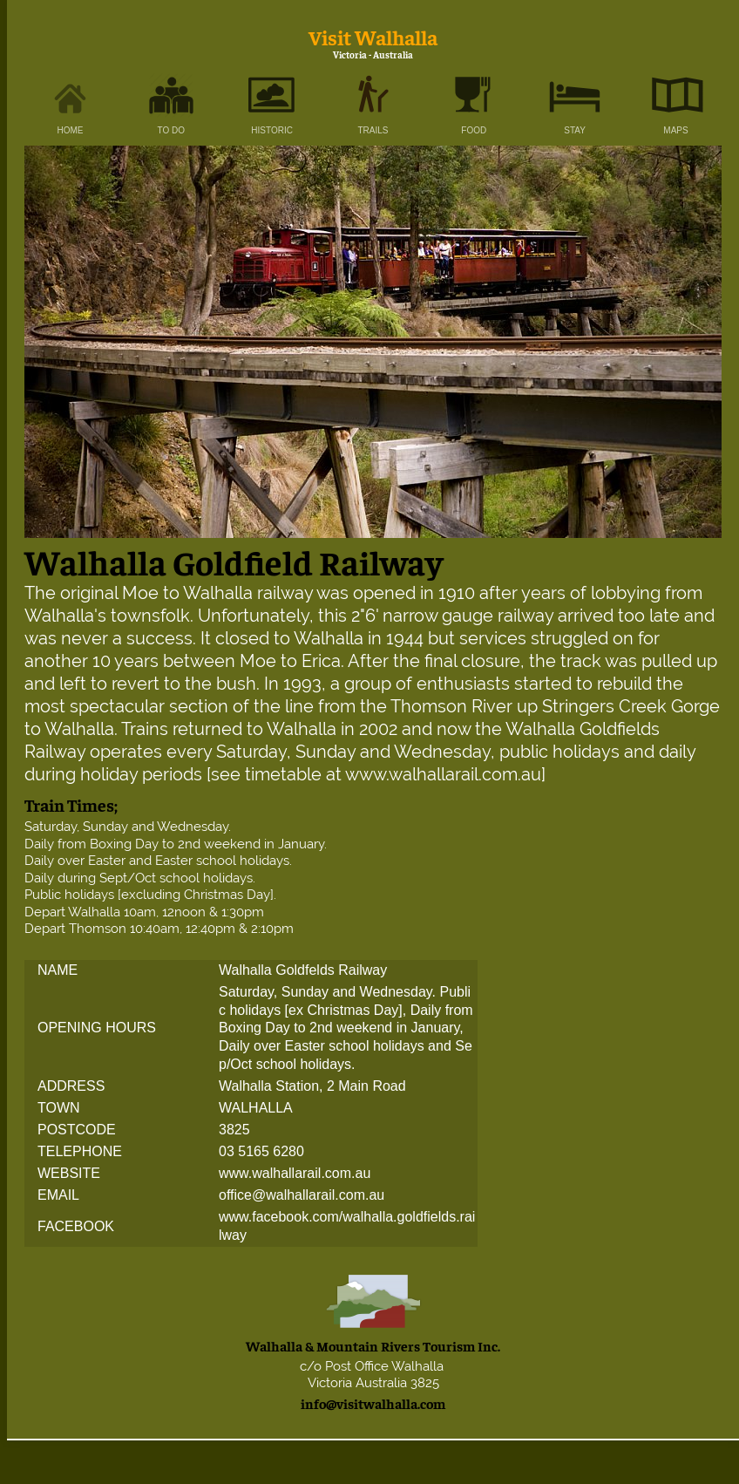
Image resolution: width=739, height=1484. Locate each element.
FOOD (473, 130)
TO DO (171, 130)
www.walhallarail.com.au (294, 1173)
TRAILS (372, 130)
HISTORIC (272, 130)
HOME (71, 130)
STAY (575, 130)
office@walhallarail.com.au (301, 1195)
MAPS (675, 130)
